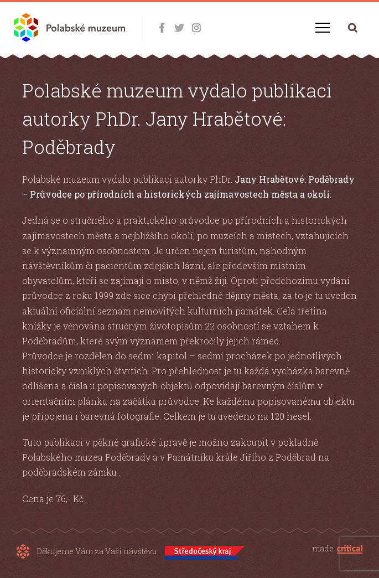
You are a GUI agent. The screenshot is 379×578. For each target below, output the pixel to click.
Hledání (352, 27)
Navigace (322, 27)
